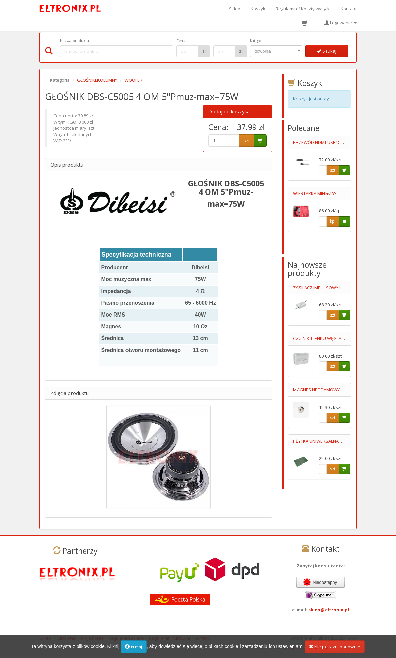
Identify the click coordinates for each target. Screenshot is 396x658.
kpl (333, 221)
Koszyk (258, 9)
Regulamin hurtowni (169, 638)
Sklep (235, 9)
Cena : (181, 40)
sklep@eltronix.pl (328, 610)
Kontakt (349, 9)
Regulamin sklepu (126, 638)
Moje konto (92, 638)
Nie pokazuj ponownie (334, 650)
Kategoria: (258, 40)
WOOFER (133, 80)
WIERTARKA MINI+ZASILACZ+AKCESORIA (333, 193)
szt (247, 141)
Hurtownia (66, 638)
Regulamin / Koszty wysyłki (303, 9)
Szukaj (326, 51)
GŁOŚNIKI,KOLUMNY (97, 80)
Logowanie (340, 23)
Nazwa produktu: (75, 40)
